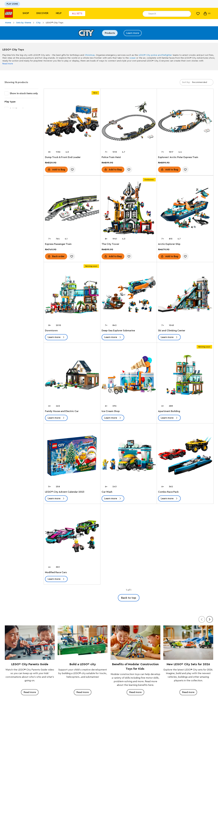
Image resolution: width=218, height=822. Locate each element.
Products (110, 33)
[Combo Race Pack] (185, 456)
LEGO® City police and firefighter (155, 55)
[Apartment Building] (185, 376)
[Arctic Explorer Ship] (185, 209)
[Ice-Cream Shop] (129, 376)
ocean (132, 58)
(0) (206, 13)
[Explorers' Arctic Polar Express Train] (185, 122)
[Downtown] (72, 295)
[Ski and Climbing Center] (185, 295)
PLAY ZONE (12, 4)
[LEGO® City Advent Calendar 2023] (72, 456)
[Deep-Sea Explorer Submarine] (129, 295)
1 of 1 (128, 590)
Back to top (128, 597)
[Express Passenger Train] (72, 209)
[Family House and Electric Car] (72, 376)
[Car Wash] (129, 456)
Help (58, 13)
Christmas (90, 55)
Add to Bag (58, 169)
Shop (26, 13)
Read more (7, 64)
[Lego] (9, 13)
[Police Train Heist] (129, 122)
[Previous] (201, 619)
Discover (42, 13)
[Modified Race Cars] (72, 537)
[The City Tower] (129, 209)
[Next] (209, 619)
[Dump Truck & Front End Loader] (72, 122)
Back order (58, 256)
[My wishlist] (198, 13)
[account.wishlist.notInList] (72, 169)
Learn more (132, 33)
